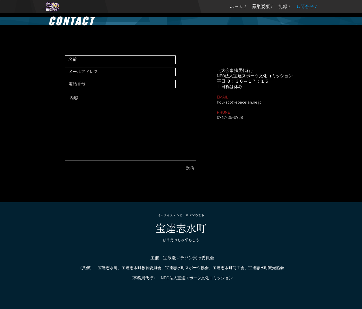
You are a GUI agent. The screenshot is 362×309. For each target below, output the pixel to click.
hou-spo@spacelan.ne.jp (239, 102)
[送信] (174, 168)
